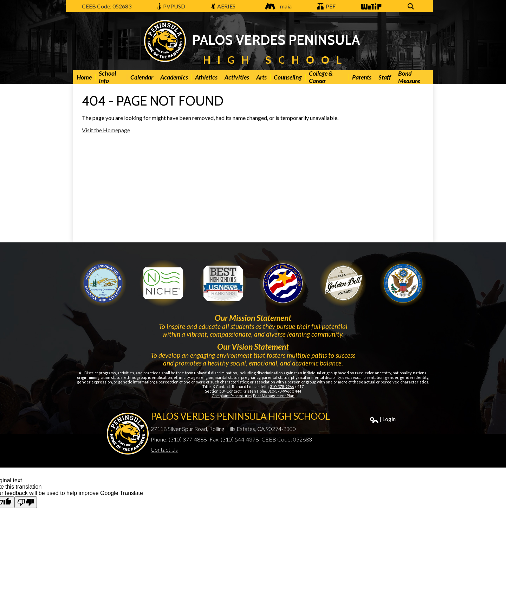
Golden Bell (283, 283)
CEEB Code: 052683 (106, 6)
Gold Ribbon (343, 283)
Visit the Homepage (106, 130)
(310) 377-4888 (188, 439)
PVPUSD (171, 6)
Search (412, 7)
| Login (383, 419)
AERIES (223, 6)
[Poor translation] (25, 502)
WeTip (370, 7)
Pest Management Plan (273, 395)
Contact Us (164, 449)
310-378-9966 (282, 386)
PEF (326, 6)
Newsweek (223, 283)
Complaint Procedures (232, 395)
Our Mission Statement (253, 318)
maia (276, 6)
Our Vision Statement (253, 346)
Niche (163, 283)
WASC (103, 283)
